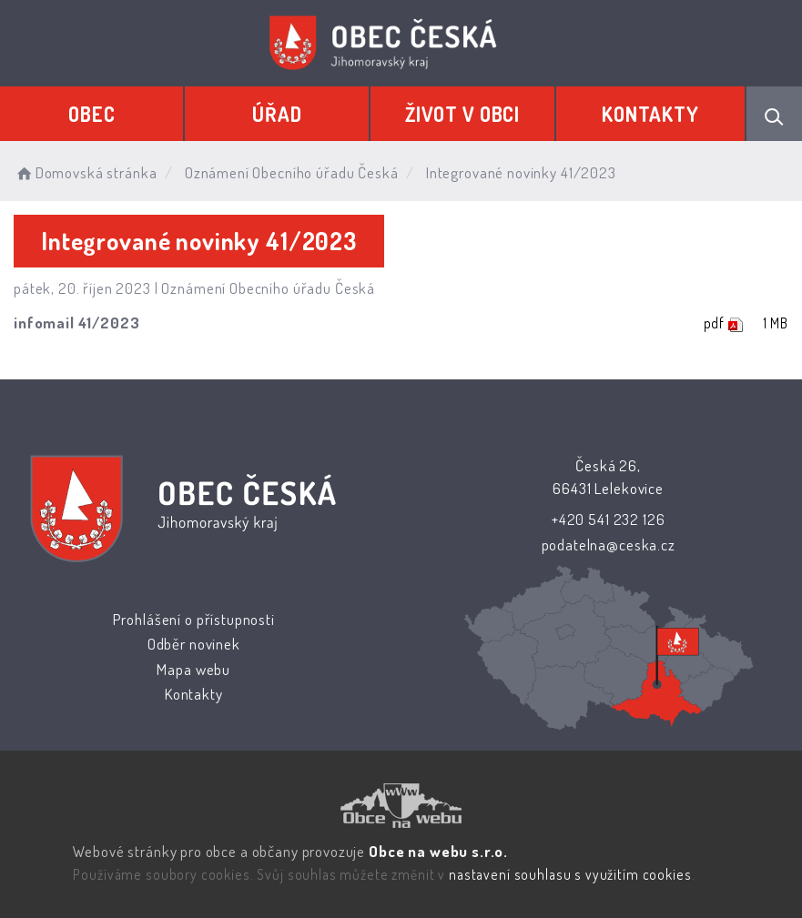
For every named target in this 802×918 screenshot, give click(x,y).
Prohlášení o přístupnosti (194, 619)
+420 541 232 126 (608, 519)
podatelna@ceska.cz (608, 544)
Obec (91, 113)
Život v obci (462, 113)
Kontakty (650, 113)
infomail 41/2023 (77, 322)
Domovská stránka (85, 172)
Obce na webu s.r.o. (438, 851)
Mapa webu (193, 669)
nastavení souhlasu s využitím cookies (570, 874)
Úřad (276, 113)
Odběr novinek (193, 643)
